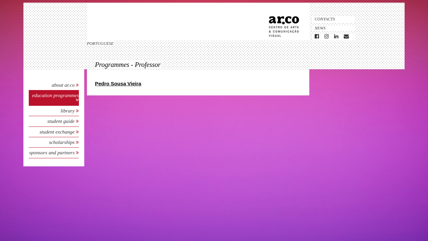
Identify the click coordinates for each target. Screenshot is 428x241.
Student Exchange (57, 132)
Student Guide (61, 121)
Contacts (325, 19)
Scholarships (62, 142)
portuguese (100, 43)
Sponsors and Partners (52, 152)
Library (68, 110)
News (320, 28)
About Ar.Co (63, 85)
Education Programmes (55, 95)
